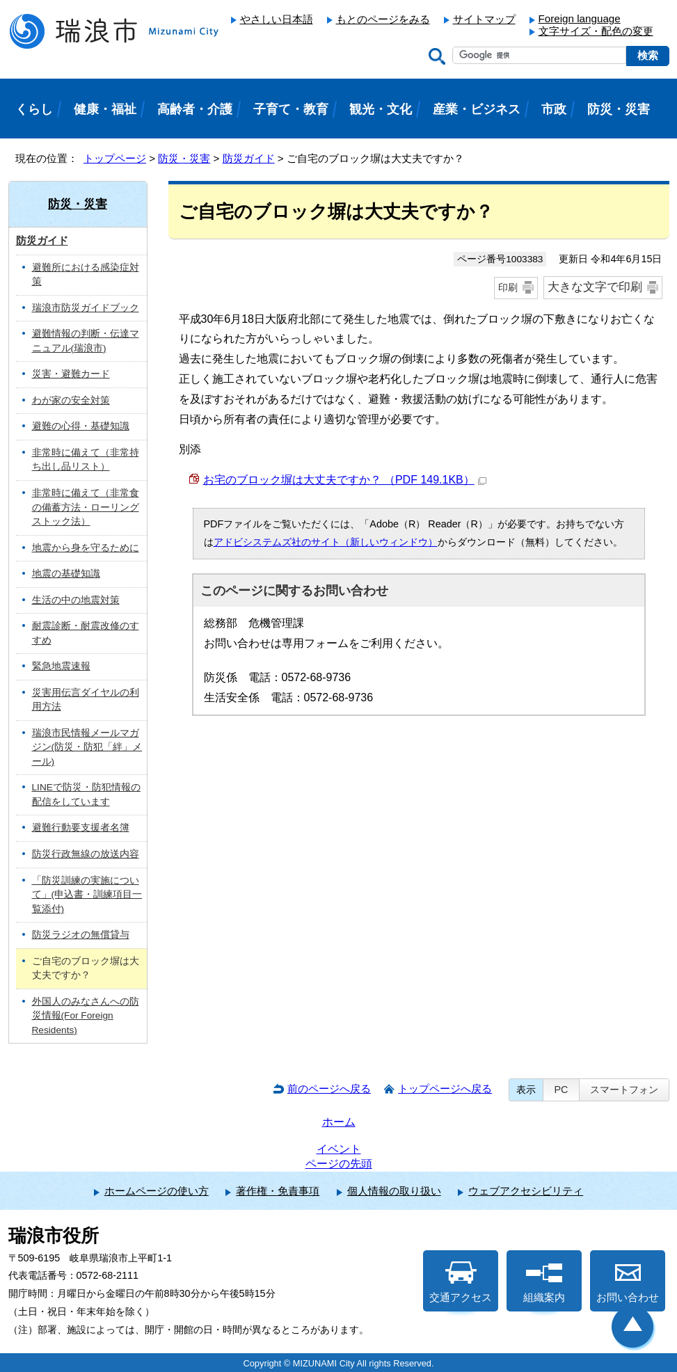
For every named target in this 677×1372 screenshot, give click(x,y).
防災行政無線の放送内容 (85, 854)
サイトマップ (484, 19)
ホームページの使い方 (156, 1191)
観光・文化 (380, 109)
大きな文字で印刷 (595, 287)
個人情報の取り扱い (394, 1191)
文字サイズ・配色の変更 (596, 31)
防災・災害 (184, 158)
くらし (34, 109)
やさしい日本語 (276, 19)
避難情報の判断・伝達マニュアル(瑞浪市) (85, 340)
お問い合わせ (627, 1282)
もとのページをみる (383, 19)
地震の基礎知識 (66, 573)
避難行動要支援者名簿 (80, 827)
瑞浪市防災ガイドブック (85, 308)
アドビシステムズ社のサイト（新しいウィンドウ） (326, 542)
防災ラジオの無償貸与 (80, 935)
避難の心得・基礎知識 (80, 426)
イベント (339, 1149)
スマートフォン (624, 1089)
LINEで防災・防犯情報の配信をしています (86, 794)
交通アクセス (460, 1282)
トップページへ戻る (445, 1088)
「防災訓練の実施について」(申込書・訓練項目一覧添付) (87, 894)
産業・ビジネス (476, 109)
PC (561, 1089)
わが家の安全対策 (71, 400)
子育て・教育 (290, 109)
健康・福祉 (105, 109)
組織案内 (544, 1282)
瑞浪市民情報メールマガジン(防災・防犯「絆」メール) (87, 747)
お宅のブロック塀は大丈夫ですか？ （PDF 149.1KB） (344, 480)
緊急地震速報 (61, 666)
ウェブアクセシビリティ (525, 1191)
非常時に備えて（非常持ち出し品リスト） (85, 459)
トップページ (114, 158)
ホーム (339, 1122)
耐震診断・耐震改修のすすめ (85, 633)
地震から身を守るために (85, 548)
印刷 (508, 287)
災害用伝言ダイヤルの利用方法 (85, 699)
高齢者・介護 (194, 109)
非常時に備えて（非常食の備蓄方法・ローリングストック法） (85, 507)
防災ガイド (249, 158)
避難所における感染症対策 (85, 274)
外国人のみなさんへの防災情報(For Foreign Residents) (85, 1015)
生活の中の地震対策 (76, 600)
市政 (553, 109)
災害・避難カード (71, 374)
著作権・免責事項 (277, 1191)
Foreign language (580, 18)
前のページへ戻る (329, 1088)
